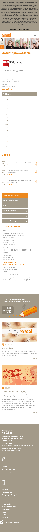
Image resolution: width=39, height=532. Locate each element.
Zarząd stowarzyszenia (10, 201)
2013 (6, 133)
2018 (6, 118)
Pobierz (36, 164)
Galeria (4, 515)
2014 (6, 130)
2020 (6, 112)
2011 (6, 141)
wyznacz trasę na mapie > (10, 472)
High (2, 39)
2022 (6, 105)
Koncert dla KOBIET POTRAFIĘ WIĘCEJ (15, 392)
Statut (5, 206)
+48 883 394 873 (7, 493)
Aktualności (6, 504)
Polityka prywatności (10, 522)
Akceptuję (13, 29)
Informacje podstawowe (11, 195)
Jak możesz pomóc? (9, 507)
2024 (6, 99)
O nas (4, 512)
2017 (6, 121)
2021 (6, 108)
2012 (6, 136)
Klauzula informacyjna (10, 221)
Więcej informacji (24, 29)
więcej (35, 358)
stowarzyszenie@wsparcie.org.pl (13, 264)
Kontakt (5, 518)
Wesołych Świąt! (7, 348)
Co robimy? (6, 510)
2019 (6, 115)
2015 (6, 127)
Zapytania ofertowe (9, 211)
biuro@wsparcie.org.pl (10, 262)
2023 (6, 102)
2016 (6, 124)
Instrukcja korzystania (10, 216)
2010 (6, 147)
